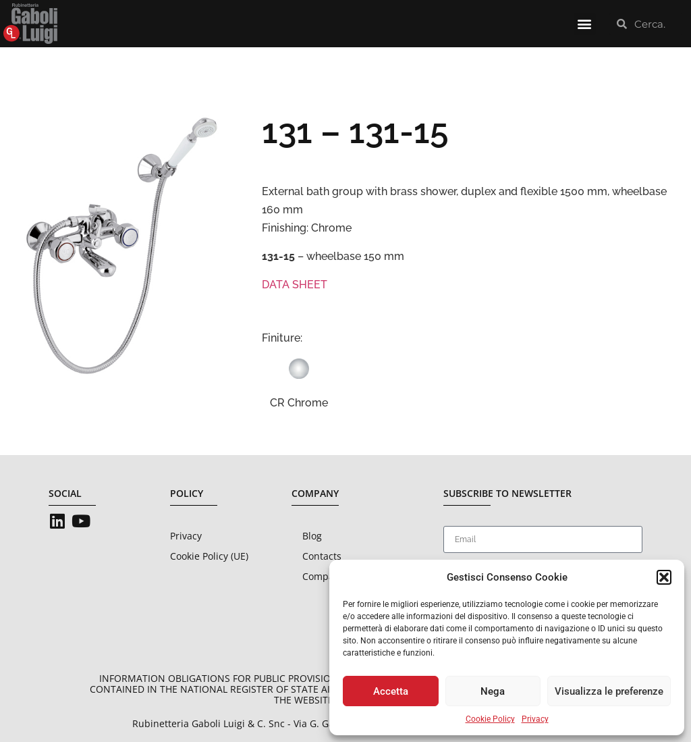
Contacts (321, 556)
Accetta (390, 691)
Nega (492, 691)
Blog (312, 535)
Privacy (535, 719)
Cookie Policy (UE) (209, 556)
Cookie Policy (490, 719)
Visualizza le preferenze (609, 691)
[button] (664, 577)
